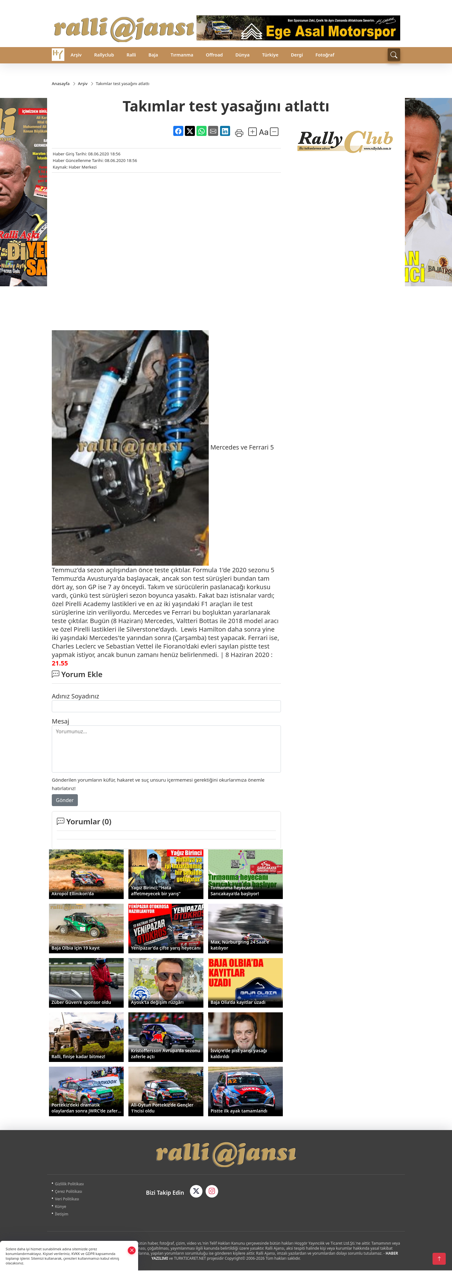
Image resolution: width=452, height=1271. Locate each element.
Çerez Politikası (71, 1192)
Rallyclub (104, 55)
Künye (63, 1207)
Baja (153, 55)
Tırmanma (181, 55)
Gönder (65, 800)
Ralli (131, 55)
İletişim (64, 1214)
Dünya (242, 55)
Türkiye (270, 55)
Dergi (297, 55)
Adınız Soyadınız (75, 696)
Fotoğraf (324, 55)
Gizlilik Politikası (71, 1184)
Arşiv (76, 55)
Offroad (214, 55)
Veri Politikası (69, 1199)
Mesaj (60, 722)
